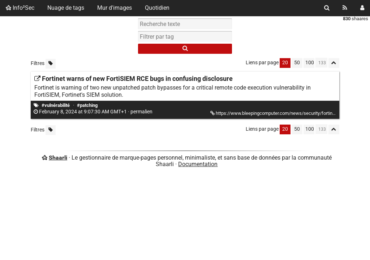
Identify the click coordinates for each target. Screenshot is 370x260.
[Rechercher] (326, 8)
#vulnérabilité (56, 105)
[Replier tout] (333, 63)
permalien (94, 112)
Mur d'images (114, 7)
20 (285, 63)
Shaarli (58, 157)
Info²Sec (20, 7)
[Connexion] (362, 8)
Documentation (198, 164)
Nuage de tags (65, 7)
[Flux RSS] (345, 8)
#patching (87, 105)
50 (297, 63)
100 (309, 63)
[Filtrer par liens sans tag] (51, 64)
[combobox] (185, 36)
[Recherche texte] (185, 23)
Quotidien (157, 7)
